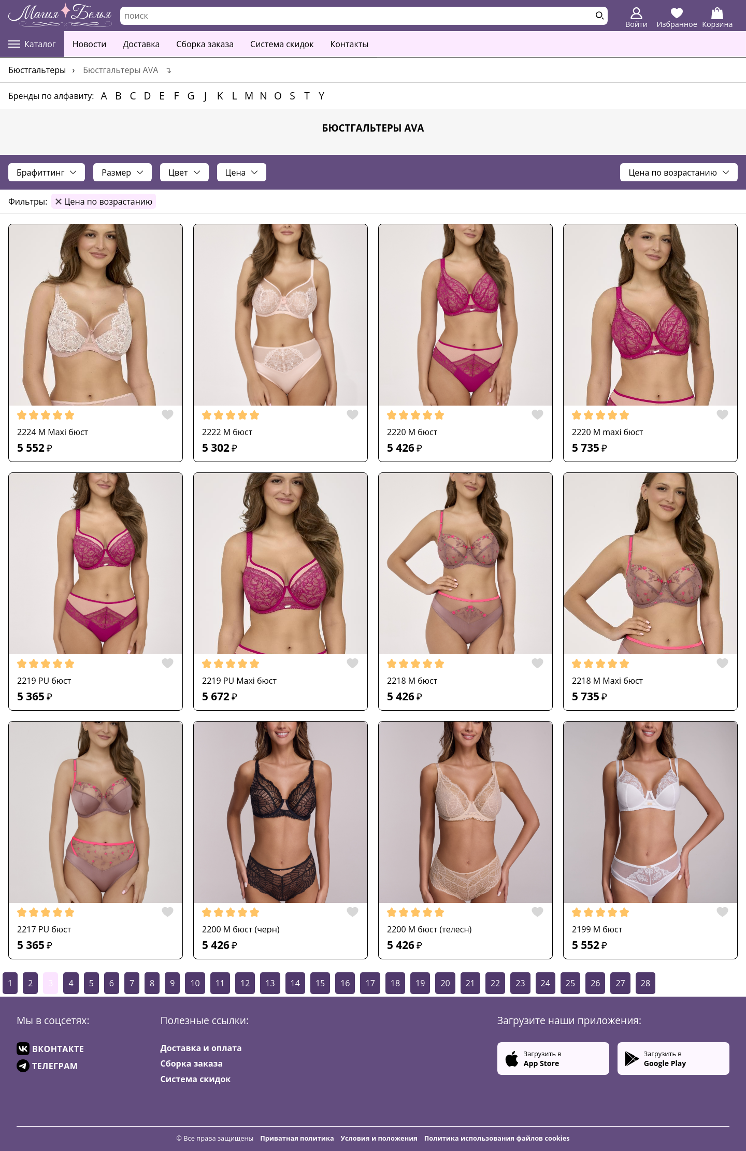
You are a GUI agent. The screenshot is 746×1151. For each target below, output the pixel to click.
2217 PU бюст (44, 929)
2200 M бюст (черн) (240, 929)
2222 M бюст (227, 432)
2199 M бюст (597, 929)
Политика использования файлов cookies (497, 1138)
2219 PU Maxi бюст (239, 681)
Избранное (677, 18)
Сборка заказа (205, 44)
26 (595, 983)
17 (370, 983)
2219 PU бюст (44, 681)
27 (620, 983)
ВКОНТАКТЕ (50, 1048)
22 (495, 983)
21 (470, 983)
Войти (636, 18)
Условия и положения (379, 1138)
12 (245, 983)
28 (645, 983)
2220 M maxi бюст (607, 432)
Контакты (350, 44)
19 (420, 983)
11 (220, 983)
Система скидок (281, 44)
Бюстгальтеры (37, 70)
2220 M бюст (412, 432)
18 (395, 983)
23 (520, 983)
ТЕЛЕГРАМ (47, 1065)
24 (545, 983)
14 (295, 983)
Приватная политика (297, 1138)
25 (570, 983)
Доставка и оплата (201, 1048)
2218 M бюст (412, 681)
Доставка (141, 44)
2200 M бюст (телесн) (429, 929)
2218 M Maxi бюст (607, 681)
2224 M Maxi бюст (52, 432)
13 (270, 983)
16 (345, 983)
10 (194, 983)
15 (320, 983)
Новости (90, 44)
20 (445, 983)
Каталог (32, 44)
